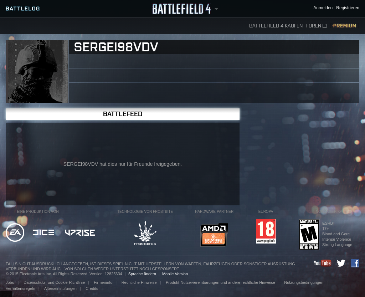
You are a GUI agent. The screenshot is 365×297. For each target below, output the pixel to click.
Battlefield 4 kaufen (276, 26)
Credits (92, 288)
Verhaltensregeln (20, 288)
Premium (344, 25)
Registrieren (347, 8)
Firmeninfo (103, 282)
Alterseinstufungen (60, 288)
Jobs (10, 282)
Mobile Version (175, 274)
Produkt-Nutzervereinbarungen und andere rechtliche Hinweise (220, 282)
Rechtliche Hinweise (139, 282)
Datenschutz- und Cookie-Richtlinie (54, 282)
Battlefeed (123, 114)
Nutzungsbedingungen (303, 282)
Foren (316, 26)
